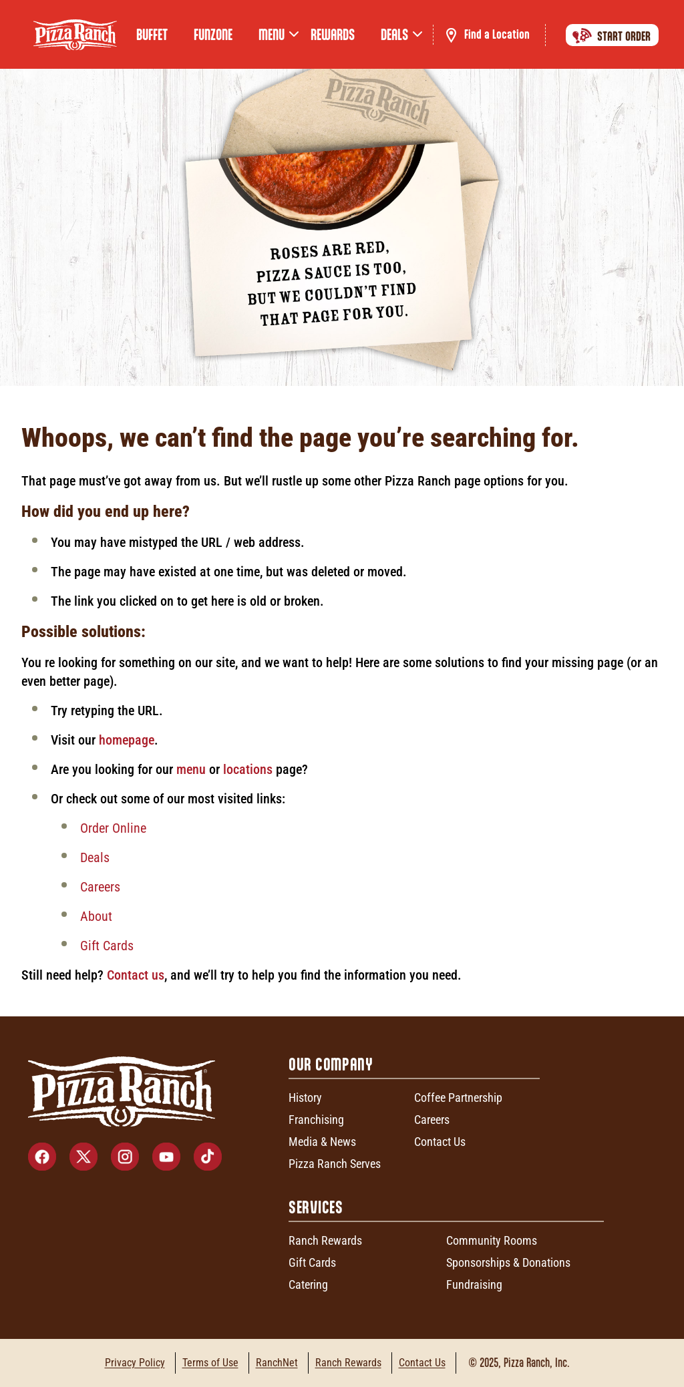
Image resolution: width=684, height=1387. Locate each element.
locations (249, 769)
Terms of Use (210, 1362)
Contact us (135, 975)
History (305, 1098)
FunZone (213, 35)
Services (316, 1207)
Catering (308, 1284)
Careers (100, 887)
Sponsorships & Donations (508, 1262)
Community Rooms (491, 1240)
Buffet (152, 35)
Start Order (609, 35)
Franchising (316, 1120)
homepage (126, 740)
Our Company (331, 1064)
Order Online (113, 828)
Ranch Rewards (325, 1240)
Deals (95, 857)
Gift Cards (107, 946)
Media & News (322, 1142)
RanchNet (277, 1362)
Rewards (333, 35)
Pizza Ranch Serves (335, 1164)
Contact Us (440, 1142)
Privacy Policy (135, 1362)
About (96, 916)
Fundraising (474, 1284)
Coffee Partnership (458, 1098)
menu (191, 769)
